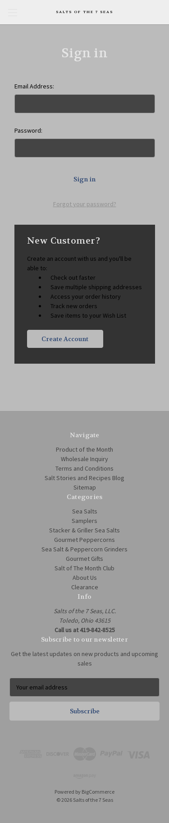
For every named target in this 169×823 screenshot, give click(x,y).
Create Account (64, 339)
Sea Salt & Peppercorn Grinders (84, 549)
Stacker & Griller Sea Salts (84, 530)
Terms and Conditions (84, 468)
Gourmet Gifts (84, 559)
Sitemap (84, 487)
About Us (85, 577)
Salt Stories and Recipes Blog (84, 478)
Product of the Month (84, 449)
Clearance (84, 587)
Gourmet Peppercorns (84, 540)
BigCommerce (98, 791)
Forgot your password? (84, 204)
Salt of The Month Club (84, 568)
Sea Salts (84, 511)
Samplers (84, 521)
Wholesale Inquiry (84, 459)
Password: (28, 130)
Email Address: (34, 86)
